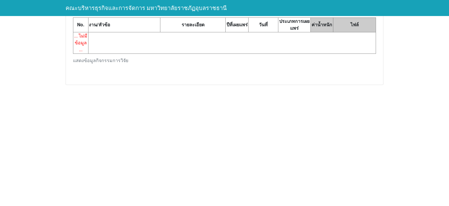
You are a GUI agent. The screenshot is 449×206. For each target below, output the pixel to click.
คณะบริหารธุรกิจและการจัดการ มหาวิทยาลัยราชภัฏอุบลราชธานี (146, 8)
